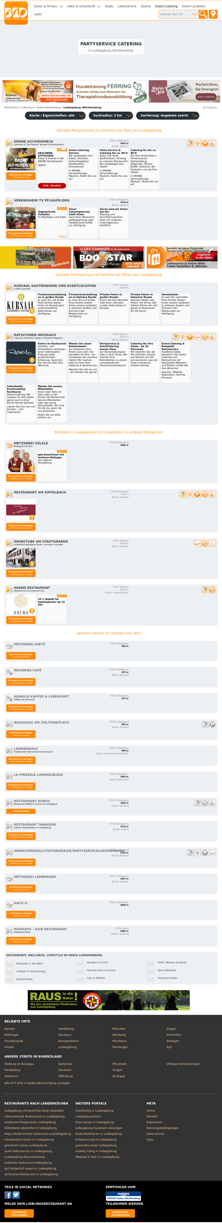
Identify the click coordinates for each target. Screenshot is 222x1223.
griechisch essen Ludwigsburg (25, 1146)
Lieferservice (127, 6)
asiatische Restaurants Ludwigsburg (30, 1123)
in (19, 108)
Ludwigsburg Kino (88, 1117)
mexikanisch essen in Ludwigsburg (29, 1140)
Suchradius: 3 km (107, 116)
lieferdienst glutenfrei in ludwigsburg (30, 1128)
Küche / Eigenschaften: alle (52, 116)
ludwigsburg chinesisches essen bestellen (34, 1111)
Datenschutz (155, 1134)
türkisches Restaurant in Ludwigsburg (31, 1175)
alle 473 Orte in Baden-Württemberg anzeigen (37, 1083)
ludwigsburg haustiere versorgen (98, 1128)
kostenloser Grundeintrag (120, 1214)
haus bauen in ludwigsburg (94, 1123)
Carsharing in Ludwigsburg (94, 1111)
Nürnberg (119, 1035)
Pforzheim (119, 1041)
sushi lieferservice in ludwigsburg (28, 1152)
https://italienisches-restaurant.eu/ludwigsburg (37, 1134)
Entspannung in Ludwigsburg (96, 1140)
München (118, 1029)
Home (151, 1111)
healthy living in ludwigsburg (95, 1152)
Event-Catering (166, 6)
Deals (109, 6)
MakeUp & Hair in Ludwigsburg (97, 1157)
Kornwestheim (69, 1041)
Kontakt (152, 1117)
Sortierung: (164, 116)
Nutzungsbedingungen (163, 1128)
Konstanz (65, 1035)
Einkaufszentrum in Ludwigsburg (98, 1134)
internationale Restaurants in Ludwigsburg (34, 1117)
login (150, 1140)
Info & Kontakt (21, 812)
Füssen (9, 1048)
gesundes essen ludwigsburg (96, 1146)
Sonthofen (173, 1035)
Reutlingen (120, 1048)
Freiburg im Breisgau (19, 1064)
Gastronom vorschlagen (19, 1214)
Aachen (9, 1029)
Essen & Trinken (45, 6)
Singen (171, 1029)
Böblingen (11, 1035)
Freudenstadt (13, 1041)
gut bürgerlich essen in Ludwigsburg (30, 1169)
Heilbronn (11, 1076)
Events (146, 6)
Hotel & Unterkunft (81, 6)
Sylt (169, 1048)
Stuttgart (172, 1041)
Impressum (154, 1123)
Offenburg (66, 1076)
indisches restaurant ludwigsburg (28, 1163)
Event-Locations (194, 6)
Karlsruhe (65, 1064)
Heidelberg (66, 1029)
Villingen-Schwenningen (183, 1064)
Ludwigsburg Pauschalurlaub (24, 1157)
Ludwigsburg (68, 1048)
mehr (38, 14)
